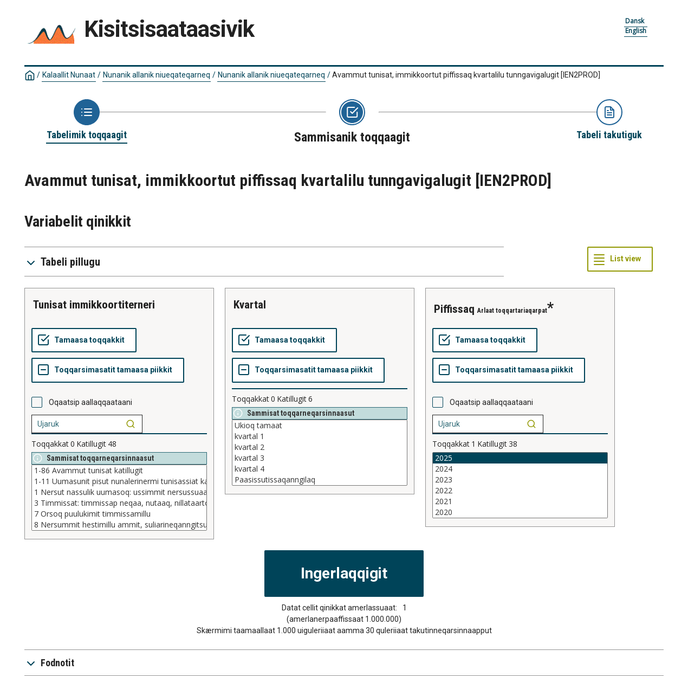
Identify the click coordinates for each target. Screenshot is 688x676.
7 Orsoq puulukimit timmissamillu (119, 513)
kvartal (249, 304)
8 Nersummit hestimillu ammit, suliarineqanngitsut (119, 524)
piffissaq (454, 309)
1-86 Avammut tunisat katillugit (119, 470)
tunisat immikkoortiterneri (94, 304)
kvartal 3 (319, 458)
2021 (520, 501)
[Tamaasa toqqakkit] (84, 340)
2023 (520, 479)
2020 (520, 512)
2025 (520, 458)
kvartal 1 (319, 436)
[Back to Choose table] (86, 120)
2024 (520, 468)
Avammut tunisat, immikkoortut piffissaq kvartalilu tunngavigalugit (466, 74)
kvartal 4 (319, 468)
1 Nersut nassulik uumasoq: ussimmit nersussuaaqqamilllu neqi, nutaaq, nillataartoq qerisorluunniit (119, 492)
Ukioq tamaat (319, 425)
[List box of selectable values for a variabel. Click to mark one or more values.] (119, 498)
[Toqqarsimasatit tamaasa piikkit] (107, 370)
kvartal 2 (319, 447)
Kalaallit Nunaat (68, 74)
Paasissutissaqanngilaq (319, 479)
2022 (520, 490)
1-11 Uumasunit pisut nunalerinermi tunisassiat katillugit (119, 481)
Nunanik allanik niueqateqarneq (156, 74)
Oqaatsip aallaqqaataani (90, 402)
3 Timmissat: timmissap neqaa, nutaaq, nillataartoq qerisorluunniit (119, 503)
